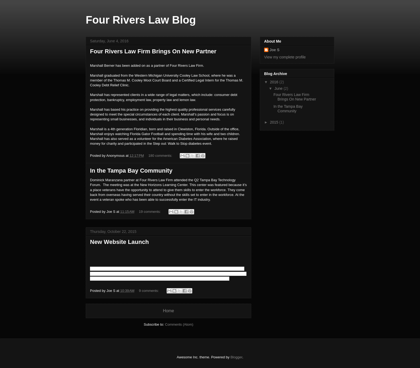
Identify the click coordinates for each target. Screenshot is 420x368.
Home (168, 310)
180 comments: (160, 156)
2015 (274, 122)
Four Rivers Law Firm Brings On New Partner (153, 51)
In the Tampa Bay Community (131, 170)
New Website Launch (119, 242)
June (278, 88)
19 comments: (150, 212)
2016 (274, 82)
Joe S (274, 50)
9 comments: (149, 291)
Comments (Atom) (179, 324)
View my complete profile (285, 57)
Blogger (236, 357)
